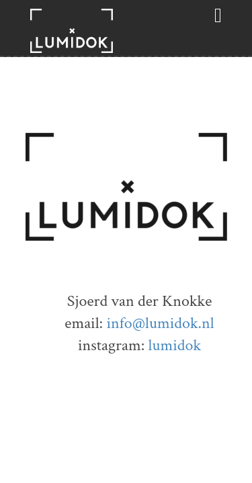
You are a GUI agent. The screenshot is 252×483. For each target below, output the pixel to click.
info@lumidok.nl (160, 323)
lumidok (174, 345)
